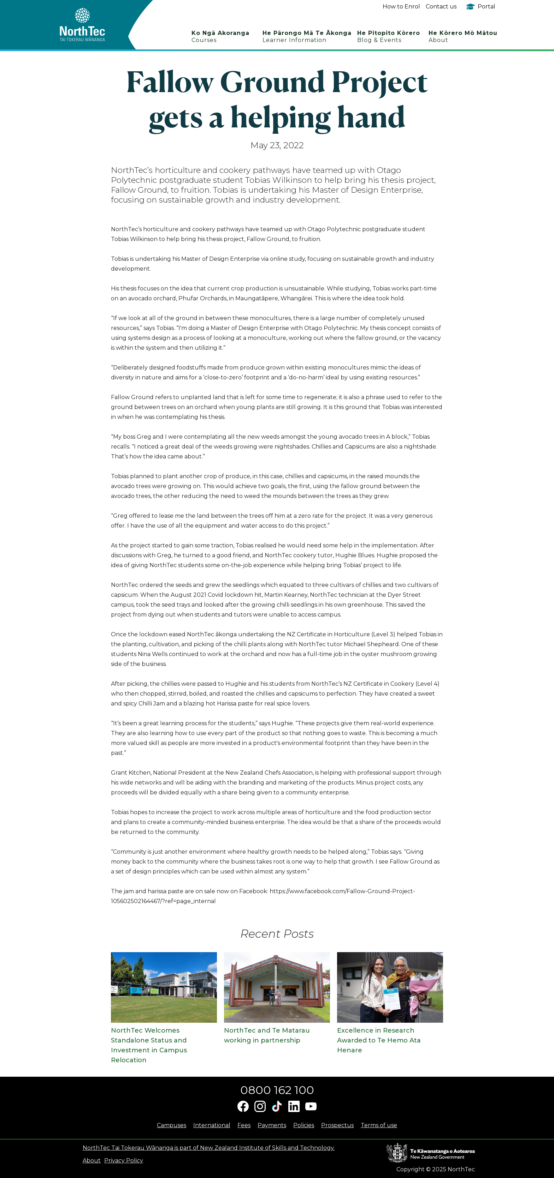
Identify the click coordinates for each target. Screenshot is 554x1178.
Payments (272, 1125)
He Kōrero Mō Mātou (463, 36)
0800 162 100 (277, 1090)
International (211, 1125)
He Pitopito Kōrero (388, 36)
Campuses (171, 1125)
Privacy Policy (123, 1160)
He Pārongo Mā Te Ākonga (307, 36)
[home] (95, 24)
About (92, 1160)
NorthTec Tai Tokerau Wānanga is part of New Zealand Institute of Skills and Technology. (209, 1147)
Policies (303, 1125)
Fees (244, 1125)
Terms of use (379, 1125)
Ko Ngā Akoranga (220, 36)
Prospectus (337, 1125)
